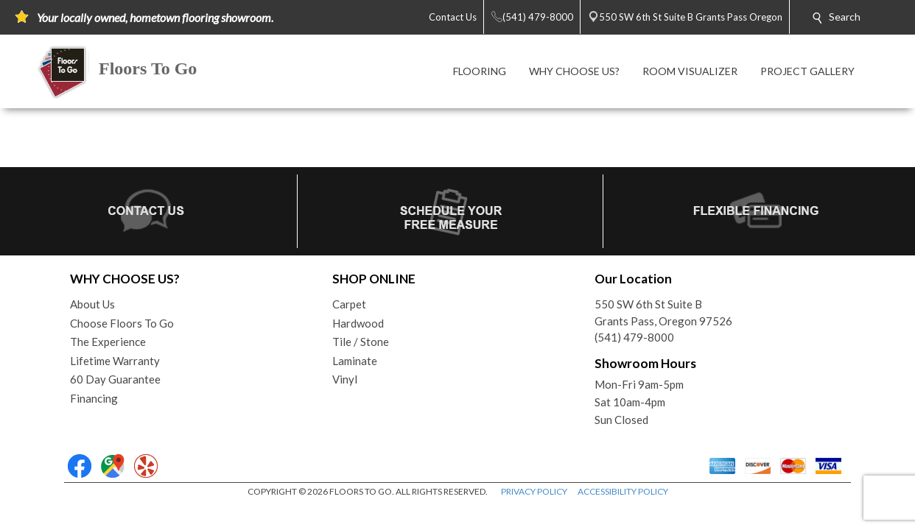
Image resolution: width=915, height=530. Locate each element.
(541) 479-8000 (634, 337)
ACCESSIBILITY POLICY (623, 491)
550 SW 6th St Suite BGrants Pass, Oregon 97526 (663, 312)
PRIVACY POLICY (534, 491)
